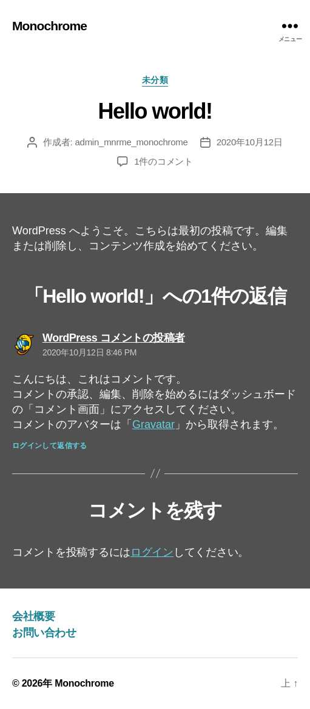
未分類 (155, 80)
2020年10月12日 (250, 142)
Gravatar (153, 424)
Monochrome (49, 25)
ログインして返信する (49, 445)
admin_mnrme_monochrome (131, 142)
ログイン (152, 552)
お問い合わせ (44, 633)
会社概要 (33, 616)
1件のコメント (163, 161)
